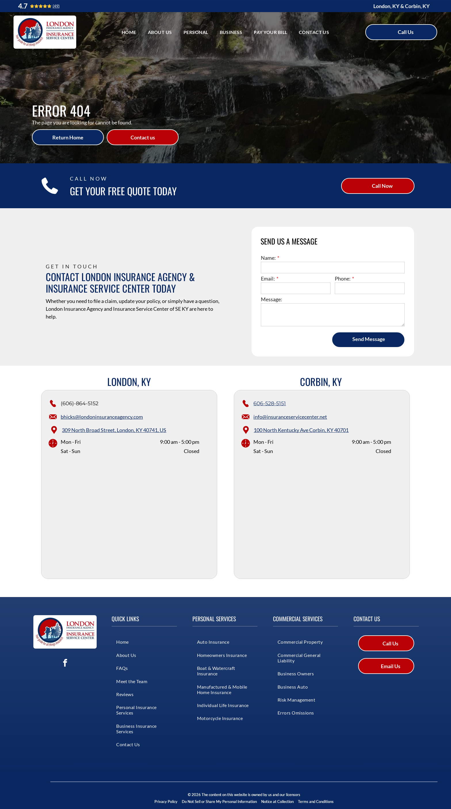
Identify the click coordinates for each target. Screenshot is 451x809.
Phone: (343, 278)
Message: (271, 299)
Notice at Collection (277, 801)
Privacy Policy (165, 801)
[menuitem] (129, 32)
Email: (268, 278)
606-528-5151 (269, 403)
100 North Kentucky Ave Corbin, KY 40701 (301, 430)
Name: (268, 258)
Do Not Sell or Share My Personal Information (219, 801)
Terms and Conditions (316, 801)
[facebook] (65, 663)
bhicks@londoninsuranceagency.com (102, 417)
